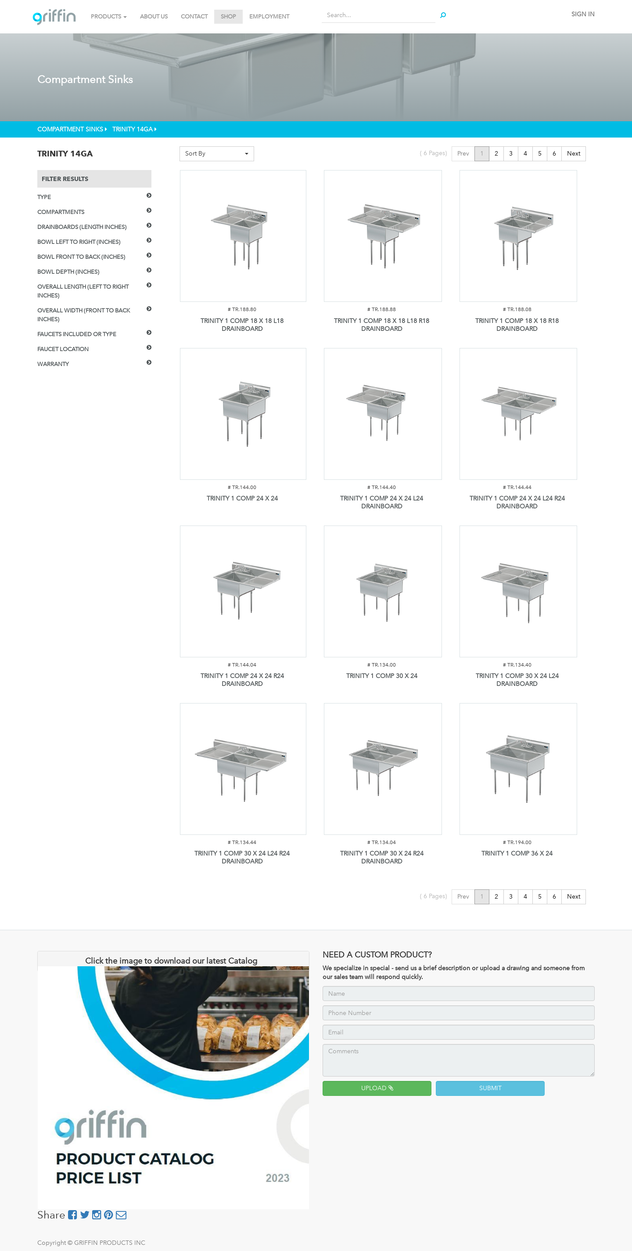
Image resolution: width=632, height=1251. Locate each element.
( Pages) (433, 153)
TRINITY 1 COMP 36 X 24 (517, 853)
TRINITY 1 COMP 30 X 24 (381, 676)
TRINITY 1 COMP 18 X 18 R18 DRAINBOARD (517, 325)
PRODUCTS (109, 16)
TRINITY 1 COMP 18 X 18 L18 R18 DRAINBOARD (381, 325)
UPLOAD (377, 1088)
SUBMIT (490, 1088)
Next (573, 153)
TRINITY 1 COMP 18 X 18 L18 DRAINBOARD (242, 325)
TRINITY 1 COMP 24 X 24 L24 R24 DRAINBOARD (517, 502)
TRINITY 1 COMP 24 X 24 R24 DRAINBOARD (242, 680)
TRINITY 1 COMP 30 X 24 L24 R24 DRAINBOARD (242, 857)
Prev (463, 153)
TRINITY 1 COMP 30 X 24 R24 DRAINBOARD (382, 857)
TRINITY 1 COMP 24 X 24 (242, 498)
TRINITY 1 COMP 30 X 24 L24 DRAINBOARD (517, 680)
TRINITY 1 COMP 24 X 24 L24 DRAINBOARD (381, 502)
